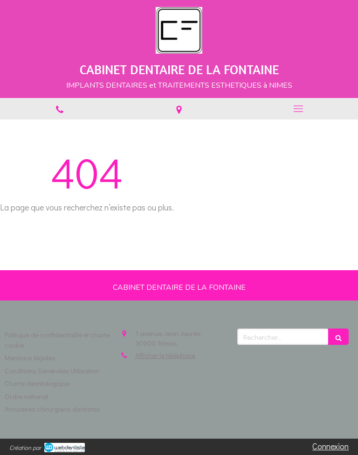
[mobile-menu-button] (298, 108)
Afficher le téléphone (165, 355)
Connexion (330, 446)
